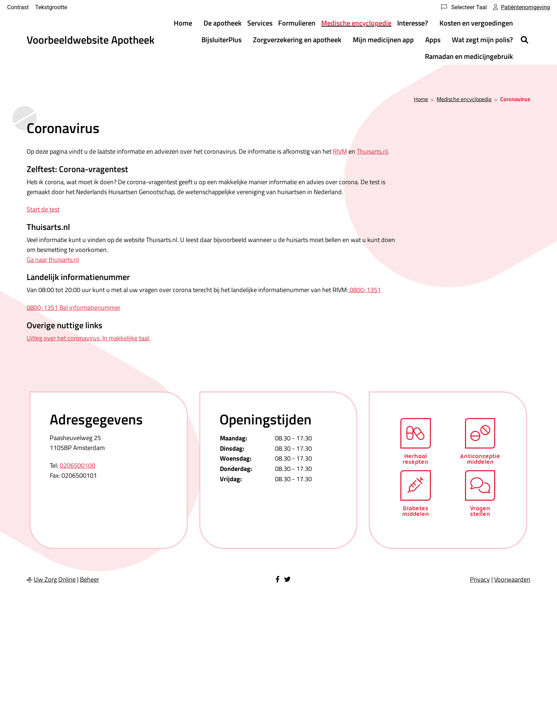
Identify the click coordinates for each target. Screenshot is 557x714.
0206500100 (77, 465)
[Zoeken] (524, 40)
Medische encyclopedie (356, 22)
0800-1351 (364, 290)
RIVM (340, 151)
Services (259, 22)
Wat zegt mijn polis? (482, 39)
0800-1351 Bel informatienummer (73, 307)
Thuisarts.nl (372, 151)
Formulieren (296, 22)
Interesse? (412, 22)
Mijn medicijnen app (383, 39)
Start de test (43, 209)
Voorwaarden (512, 579)
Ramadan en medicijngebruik (469, 56)
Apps (432, 39)
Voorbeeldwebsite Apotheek (91, 40)
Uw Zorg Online (55, 579)
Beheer (89, 579)
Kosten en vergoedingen (476, 22)
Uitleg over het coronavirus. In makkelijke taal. (88, 338)
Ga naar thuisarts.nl (53, 259)
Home (183, 22)
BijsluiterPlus (221, 39)
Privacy (480, 579)
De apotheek (223, 22)
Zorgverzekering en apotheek (297, 39)
